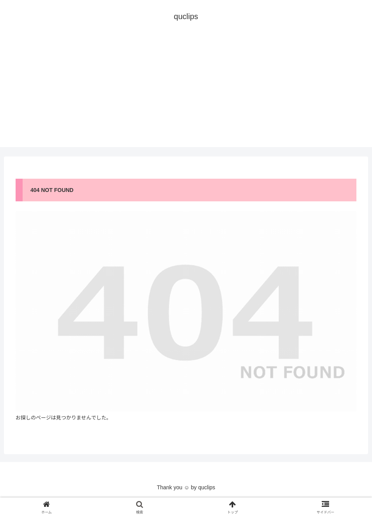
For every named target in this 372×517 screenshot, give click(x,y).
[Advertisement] (186, 92)
